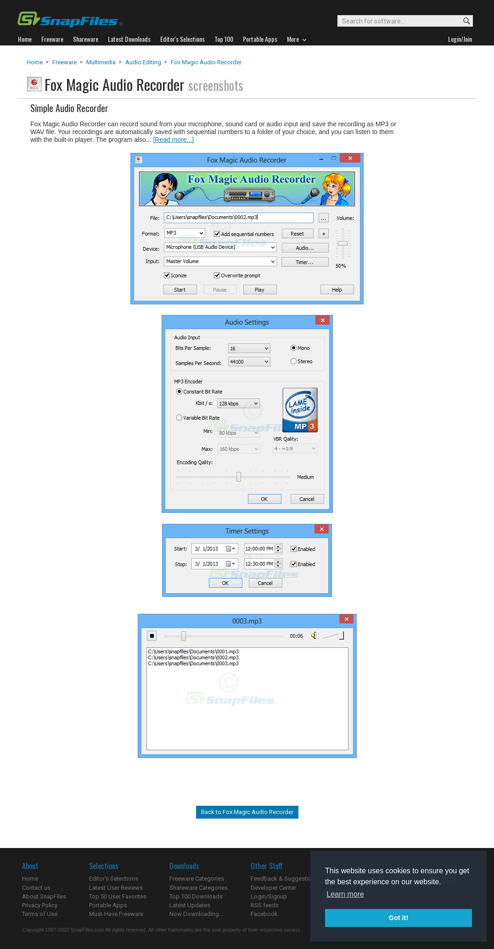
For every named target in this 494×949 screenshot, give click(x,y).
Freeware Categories (196, 878)
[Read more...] (173, 139)
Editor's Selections (113, 878)
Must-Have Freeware (116, 913)
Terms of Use (39, 913)
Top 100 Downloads (196, 896)
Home (35, 62)
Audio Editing (143, 62)
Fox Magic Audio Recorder (206, 62)
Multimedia (101, 62)
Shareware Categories (198, 887)
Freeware (64, 62)
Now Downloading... (196, 913)
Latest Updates (189, 905)
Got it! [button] (398, 917)
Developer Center (273, 887)
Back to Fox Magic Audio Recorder (247, 812)
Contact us (36, 887)
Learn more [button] (345, 894)
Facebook (264, 913)
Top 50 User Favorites (117, 896)
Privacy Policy (39, 905)
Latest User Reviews (116, 887)
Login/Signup (269, 896)
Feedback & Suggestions (284, 878)
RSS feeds (265, 905)
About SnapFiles (44, 896)
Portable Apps (108, 905)
